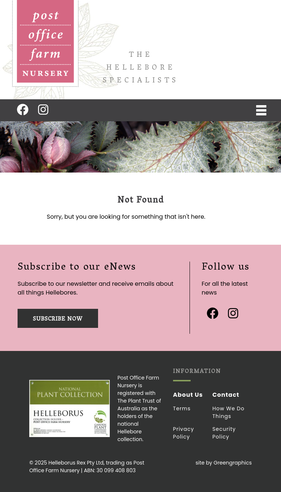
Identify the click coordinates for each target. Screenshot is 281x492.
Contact (225, 395)
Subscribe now (58, 319)
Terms (182, 408)
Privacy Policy (183, 432)
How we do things (228, 412)
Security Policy (224, 432)
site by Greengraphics (223, 462)
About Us (188, 395)
